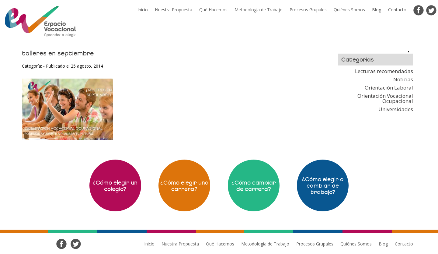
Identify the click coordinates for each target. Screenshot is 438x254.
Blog (376, 9)
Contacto (397, 9)
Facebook (418, 10)
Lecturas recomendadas (384, 71)
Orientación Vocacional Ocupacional (385, 98)
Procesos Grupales (308, 9)
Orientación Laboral (389, 87)
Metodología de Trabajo (259, 9)
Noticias (403, 79)
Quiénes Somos (349, 9)
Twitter (431, 10)
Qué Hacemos (213, 9)
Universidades (395, 109)
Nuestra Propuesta (173, 9)
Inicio (142, 9)
